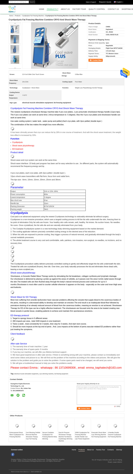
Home (41, 9)
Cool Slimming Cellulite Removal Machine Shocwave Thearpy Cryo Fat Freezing (33, 436)
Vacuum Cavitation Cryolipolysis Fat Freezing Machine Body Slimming (49, 436)
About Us (65, 9)
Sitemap (119, 450)
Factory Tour (79, 9)
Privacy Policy (16, 459)
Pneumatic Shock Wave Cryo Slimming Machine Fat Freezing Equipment (98, 435)
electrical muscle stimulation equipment (26, 374)
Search (31, 2)
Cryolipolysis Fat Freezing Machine (33, 16)
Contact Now (92, 60)
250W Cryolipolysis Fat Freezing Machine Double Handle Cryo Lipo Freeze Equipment (82, 436)
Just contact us (36, 471)
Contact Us (113, 9)
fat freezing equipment (61, 374)
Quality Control (97, 9)
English (120, 1)
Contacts (110, 450)
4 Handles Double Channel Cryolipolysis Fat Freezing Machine (114, 435)
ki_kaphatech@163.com (113, 464)
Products (52, 9)
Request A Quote (105, 2)
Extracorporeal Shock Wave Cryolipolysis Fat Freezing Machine (16, 435)
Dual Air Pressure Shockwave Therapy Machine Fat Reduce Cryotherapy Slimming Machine (65, 437)
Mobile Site (13, 467)
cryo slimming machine (46, 374)
